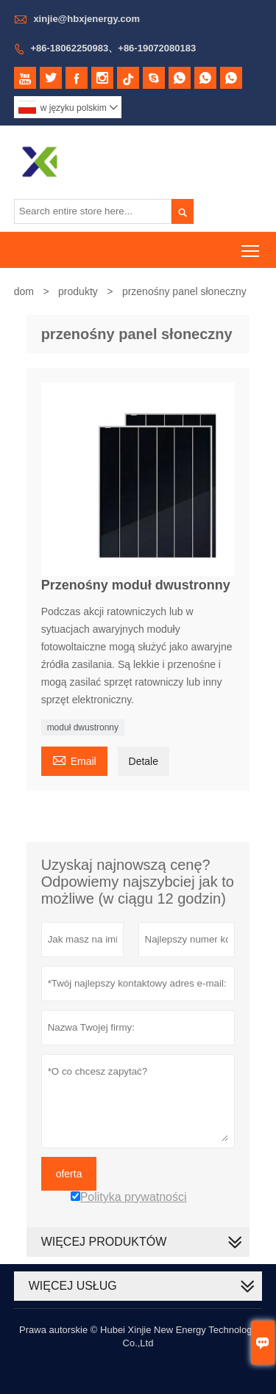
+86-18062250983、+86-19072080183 (113, 48)
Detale (143, 761)
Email (74, 759)
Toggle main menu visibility (251, 245)
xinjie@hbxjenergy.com (86, 18)
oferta (69, 1174)
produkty (78, 291)
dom (24, 291)
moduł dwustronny (82, 727)
